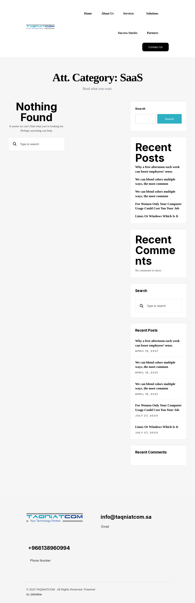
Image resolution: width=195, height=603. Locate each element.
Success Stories (127, 33)
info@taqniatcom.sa (126, 517)
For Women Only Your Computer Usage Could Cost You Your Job (158, 206)
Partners (152, 33)
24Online (36, 594)
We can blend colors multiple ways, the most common (155, 182)
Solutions (152, 13)
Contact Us (156, 47)
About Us (107, 13)
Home (88, 13)
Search (140, 108)
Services (128, 13)
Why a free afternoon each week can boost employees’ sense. (157, 169)
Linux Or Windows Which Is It (156, 216)
